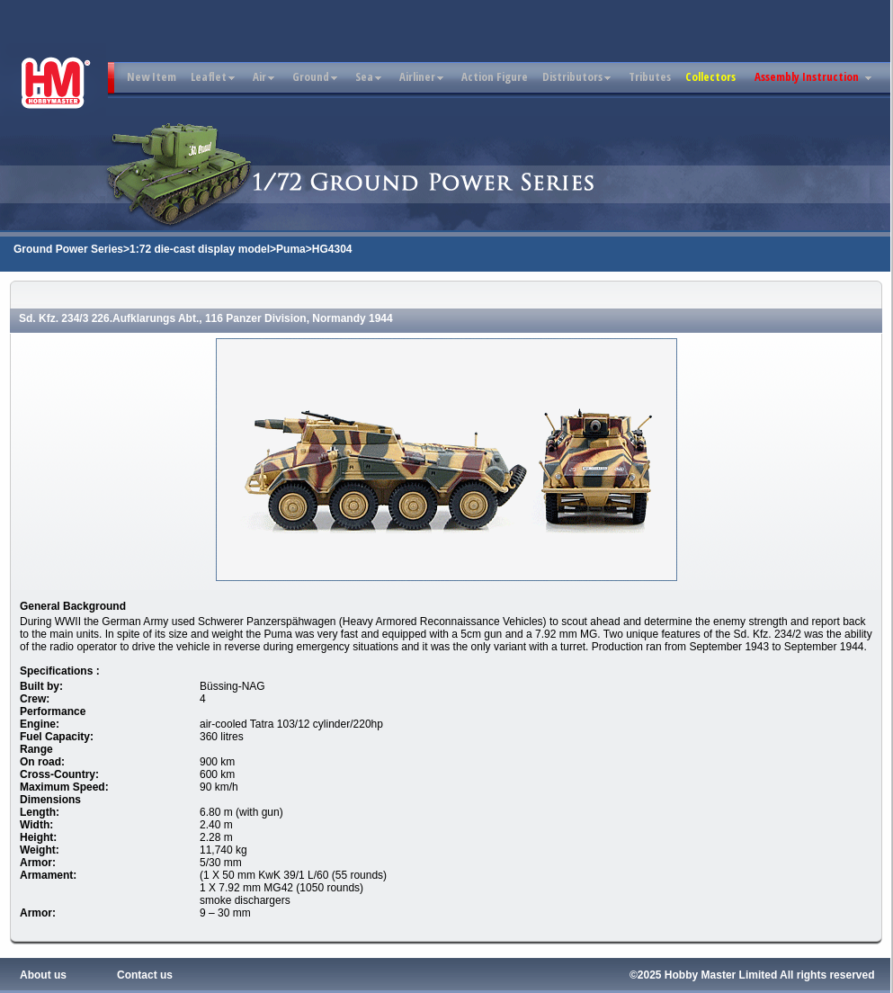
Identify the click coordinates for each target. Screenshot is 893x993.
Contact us (145, 975)
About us (43, 975)
